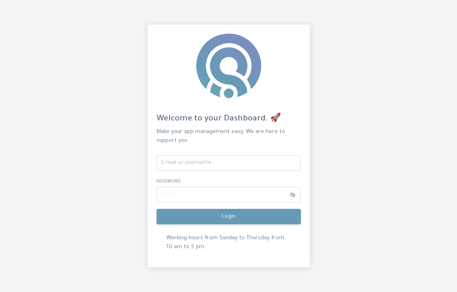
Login (229, 217)
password (169, 181)
